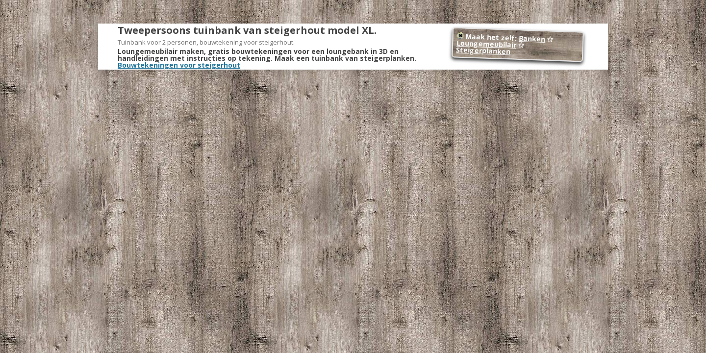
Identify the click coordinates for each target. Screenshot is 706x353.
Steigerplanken (483, 50)
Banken (532, 38)
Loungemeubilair (486, 44)
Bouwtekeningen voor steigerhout (179, 65)
